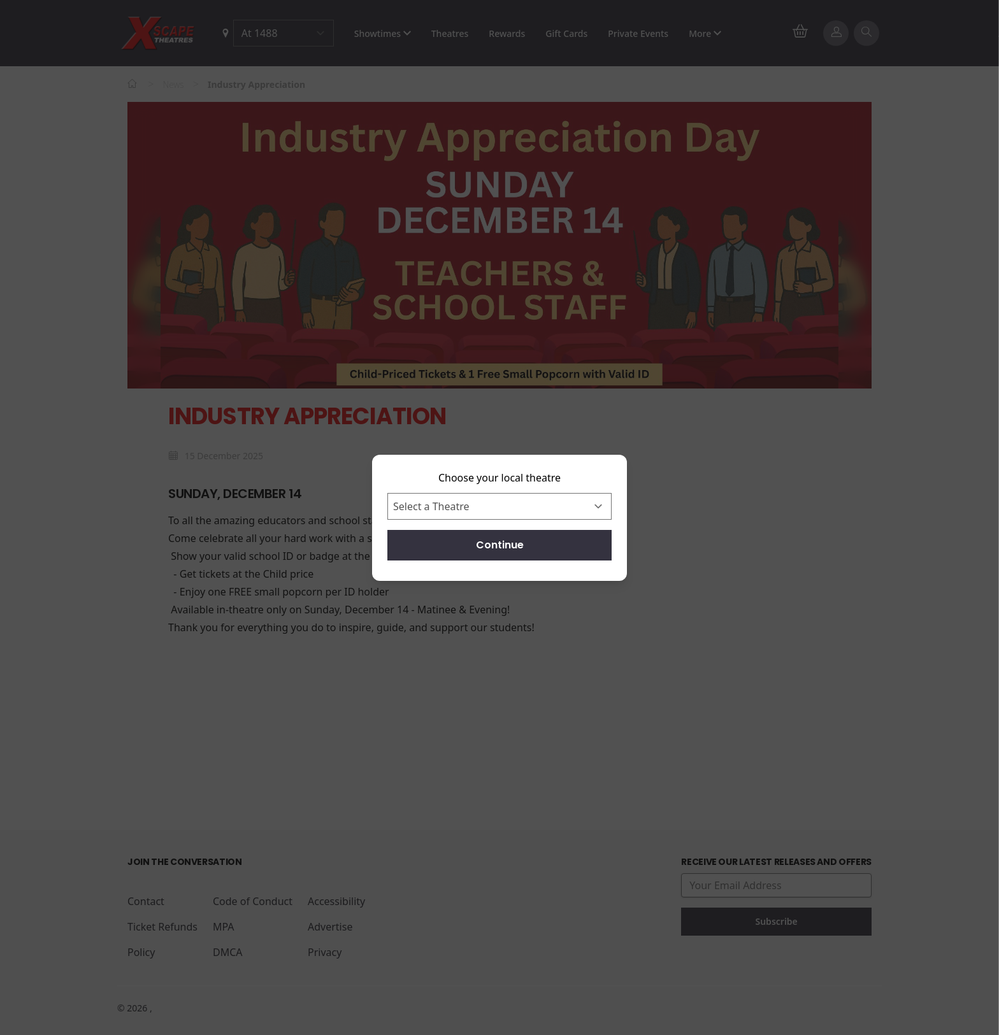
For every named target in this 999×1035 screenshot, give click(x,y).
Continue (500, 545)
